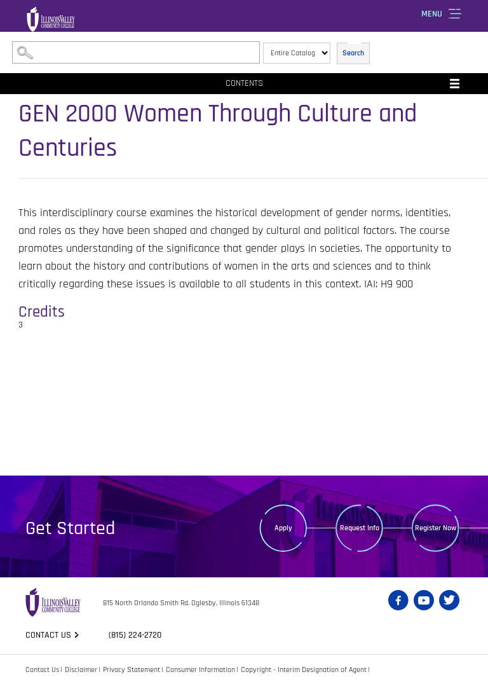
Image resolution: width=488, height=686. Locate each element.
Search (353, 53)
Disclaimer (81, 670)
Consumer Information (200, 670)
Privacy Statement (131, 670)
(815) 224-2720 (135, 635)
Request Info (359, 528)
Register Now (435, 528)
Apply (283, 528)
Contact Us (42, 670)
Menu (431, 14)
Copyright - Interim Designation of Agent (304, 670)
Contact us (48, 635)
